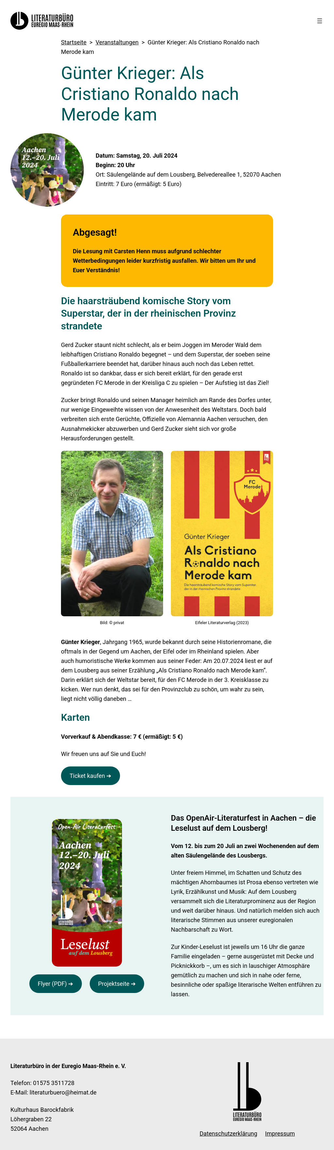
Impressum (280, 1133)
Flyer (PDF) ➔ (55, 983)
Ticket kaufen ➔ (90, 775)
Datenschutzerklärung (228, 1133)
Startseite (73, 42)
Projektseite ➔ (117, 983)
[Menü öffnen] (320, 21)
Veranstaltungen (117, 42)
